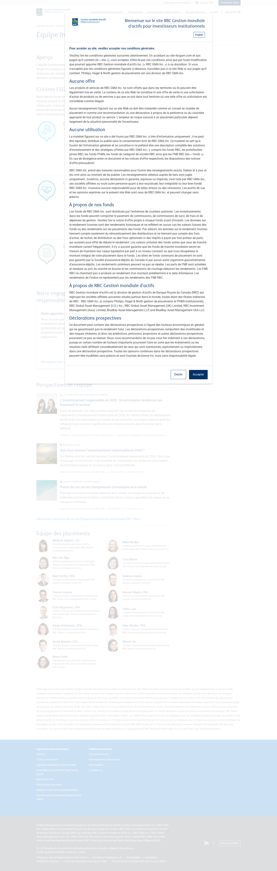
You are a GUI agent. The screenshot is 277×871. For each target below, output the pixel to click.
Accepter (198, 374)
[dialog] (138, 435)
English (199, 34)
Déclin (178, 374)
